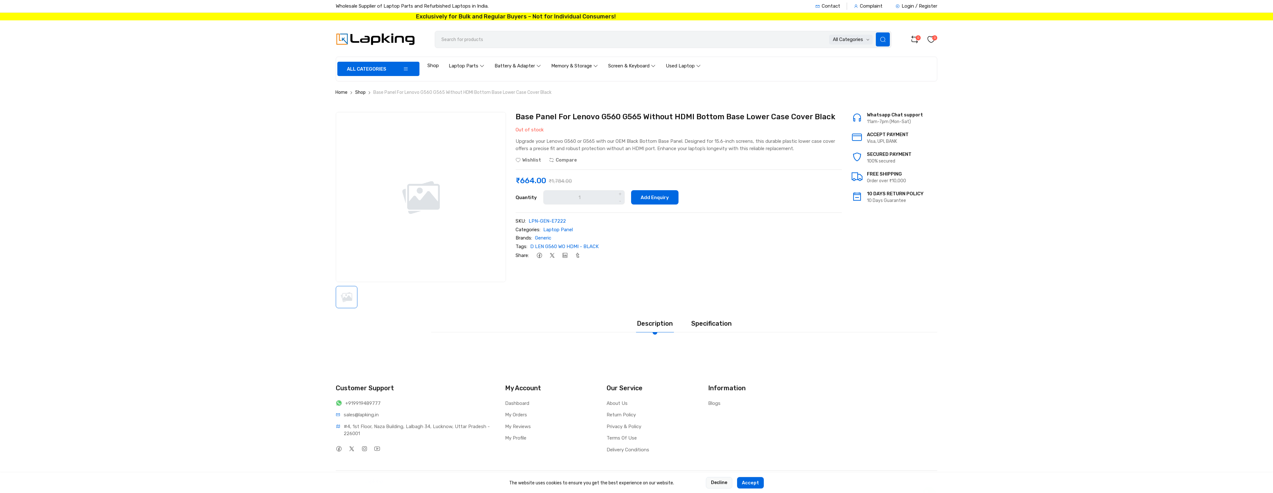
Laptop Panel (558, 230)
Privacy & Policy (624, 426)
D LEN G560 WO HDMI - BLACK (564, 246)
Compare (563, 160)
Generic (543, 238)
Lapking (373, 481)
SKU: (521, 221)
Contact (827, 6)
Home (341, 92)
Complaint (868, 6)
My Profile (515, 438)
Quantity (526, 197)
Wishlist (528, 160)
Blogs (714, 403)
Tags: (521, 246)
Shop (433, 65)
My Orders (516, 415)
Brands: (524, 238)
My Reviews (518, 426)
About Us (617, 403)
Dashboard (517, 403)
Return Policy (621, 415)
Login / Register (916, 6)
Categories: (528, 230)
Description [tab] (655, 323)
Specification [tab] (711, 323)
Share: (522, 255)
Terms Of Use (622, 438)
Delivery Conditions (628, 450)
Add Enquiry (655, 197)
